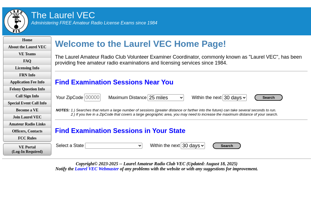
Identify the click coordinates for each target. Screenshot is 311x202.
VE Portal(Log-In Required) (27, 149)
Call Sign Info (27, 96)
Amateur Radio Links (27, 124)
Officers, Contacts (27, 131)
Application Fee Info (27, 82)
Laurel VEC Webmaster (97, 168)
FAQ (27, 61)
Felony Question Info (27, 89)
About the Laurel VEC (27, 47)
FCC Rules (27, 138)
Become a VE (27, 110)
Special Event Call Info (27, 103)
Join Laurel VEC (27, 117)
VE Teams (27, 54)
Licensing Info (27, 68)
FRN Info (27, 75)
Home (27, 40)
